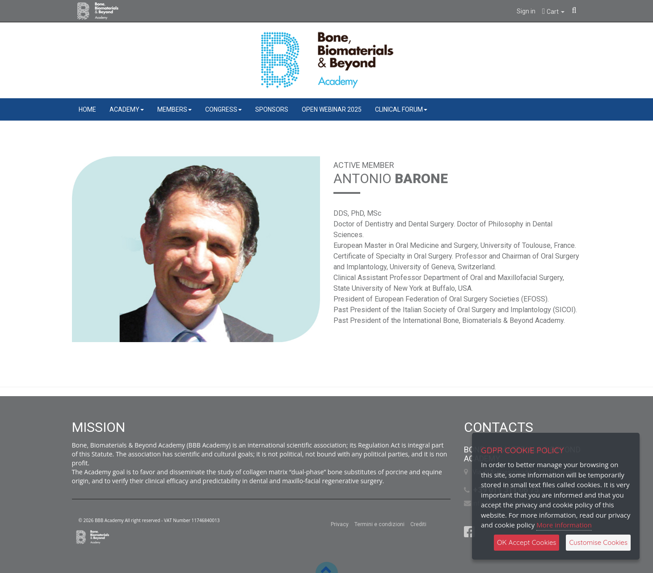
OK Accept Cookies (526, 542)
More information (564, 524)
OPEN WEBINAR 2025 (332, 109)
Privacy (340, 524)
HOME (87, 109)
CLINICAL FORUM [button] (401, 109)
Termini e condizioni (379, 524)
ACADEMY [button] (127, 109)
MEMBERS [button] (174, 109)
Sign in (526, 11)
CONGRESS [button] (223, 109)
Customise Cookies (598, 542)
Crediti (418, 524)
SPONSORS (271, 109)
